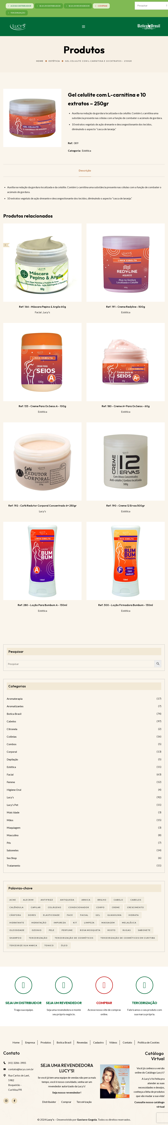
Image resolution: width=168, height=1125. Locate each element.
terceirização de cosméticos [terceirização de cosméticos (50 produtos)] (74, 938)
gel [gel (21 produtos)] (98, 915)
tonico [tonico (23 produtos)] (49, 945)
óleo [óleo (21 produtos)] (64, 945)
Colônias (12, 736)
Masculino (13, 835)
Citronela (12, 729)
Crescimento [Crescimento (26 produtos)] (135, 907)
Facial (38, 312)
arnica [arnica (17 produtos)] (86, 900)
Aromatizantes (15, 706)
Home (39, 61)
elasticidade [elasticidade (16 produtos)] (51, 915)
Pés (9, 842)
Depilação (12, 759)
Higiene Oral (14, 789)
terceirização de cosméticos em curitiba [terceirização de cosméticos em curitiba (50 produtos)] (128, 938)
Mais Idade (13, 812)
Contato (127, 1042)
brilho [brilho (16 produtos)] (102, 900)
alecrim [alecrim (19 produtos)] (28, 900)
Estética (54, 61)
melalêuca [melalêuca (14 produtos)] (129, 922)
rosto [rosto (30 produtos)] (112, 930)
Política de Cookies (148, 1042)
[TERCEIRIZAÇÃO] (144, 985)
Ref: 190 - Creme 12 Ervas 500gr (125, 505)
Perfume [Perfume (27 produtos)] (67, 930)
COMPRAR (104, 1003)
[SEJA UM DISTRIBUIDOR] (23, 985)
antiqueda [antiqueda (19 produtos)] (67, 900)
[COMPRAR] (104, 985)
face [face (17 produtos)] (70, 915)
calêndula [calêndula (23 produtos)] (17, 907)
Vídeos (113, 1042)
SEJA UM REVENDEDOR (64, 1003)
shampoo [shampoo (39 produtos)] (16, 938)
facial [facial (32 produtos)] (84, 915)
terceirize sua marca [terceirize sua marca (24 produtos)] (23, 945)
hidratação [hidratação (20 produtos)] (39, 922)
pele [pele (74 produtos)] (51, 930)
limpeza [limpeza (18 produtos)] (89, 922)
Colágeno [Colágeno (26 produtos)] (54, 907)
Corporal (12, 751)
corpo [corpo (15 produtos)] (100, 907)
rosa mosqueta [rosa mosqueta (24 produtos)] (90, 930)
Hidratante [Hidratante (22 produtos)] (17, 922)
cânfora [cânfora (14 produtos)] (15, 915)
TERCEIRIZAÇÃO (144, 1003)
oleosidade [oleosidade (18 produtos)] (17, 930)
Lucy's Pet (12, 804)
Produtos (46, 1042)
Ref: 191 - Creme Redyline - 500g (125, 306)
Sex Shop (12, 858)
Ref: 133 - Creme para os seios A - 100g (42, 406)
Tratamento (13, 865)
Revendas (82, 1042)
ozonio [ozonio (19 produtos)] (37, 930)
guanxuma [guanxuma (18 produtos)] (114, 915)
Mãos (10, 820)
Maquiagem (13, 827)
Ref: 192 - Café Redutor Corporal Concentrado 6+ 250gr (42, 505)
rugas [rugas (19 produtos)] (127, 930)
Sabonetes (13, 850)
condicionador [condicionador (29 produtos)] (78, 907)
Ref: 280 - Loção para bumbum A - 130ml (42, 605)
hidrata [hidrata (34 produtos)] (134, 915)
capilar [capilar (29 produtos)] (36, 907)
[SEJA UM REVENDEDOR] (64, 985)
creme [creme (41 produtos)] (116, 907)
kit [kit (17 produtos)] (75, 922)
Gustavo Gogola (87, 1119)
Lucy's (46, 312)
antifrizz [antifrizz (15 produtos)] (47, 900)
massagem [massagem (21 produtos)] (108, 922)
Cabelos (11, 721)
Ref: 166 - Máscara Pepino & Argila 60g (42, 306)
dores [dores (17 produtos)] (32, 915)
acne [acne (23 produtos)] (13, 900)
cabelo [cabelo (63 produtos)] (118, 900)
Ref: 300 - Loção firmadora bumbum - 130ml (125, 605)
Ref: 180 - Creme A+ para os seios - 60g (126, 406)
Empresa (30, 1042)
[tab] (85, 170)
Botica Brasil (14, 713)
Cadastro (98, 1042)
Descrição (85, 170)
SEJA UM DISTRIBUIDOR (23, 1003)
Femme (11, 782)
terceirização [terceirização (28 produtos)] (38, 938)
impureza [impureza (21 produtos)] (60, 922)
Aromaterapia (14, 698)
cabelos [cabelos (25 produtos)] (135, 900)
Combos (11, 744)
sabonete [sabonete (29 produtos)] (144, 930)
